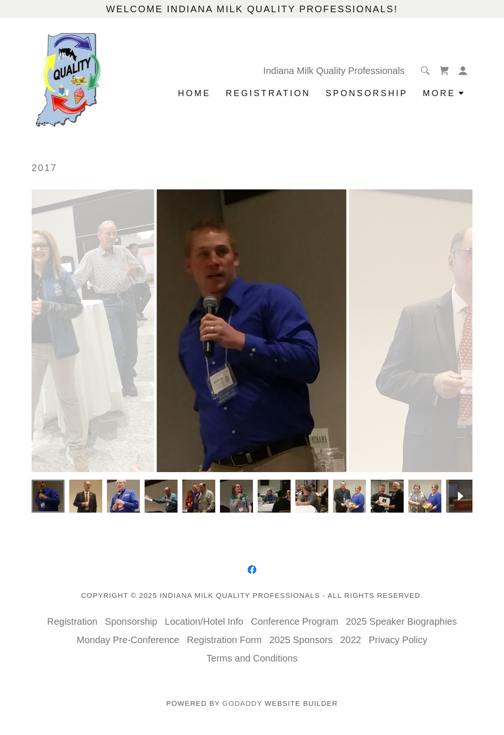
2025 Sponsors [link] (301, 640)
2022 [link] (350, 640)
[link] (68, 79)
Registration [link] (268, 93)
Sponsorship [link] (366, 93)
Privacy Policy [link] (398, 640)
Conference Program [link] (295, 621)
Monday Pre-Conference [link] (128, 640)
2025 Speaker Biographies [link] (401, 621)
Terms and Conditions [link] (251, 658)
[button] (463, 70)
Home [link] (194, 93)
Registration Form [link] (224, 640)
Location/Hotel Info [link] (204, 621)
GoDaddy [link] (242, 703)
